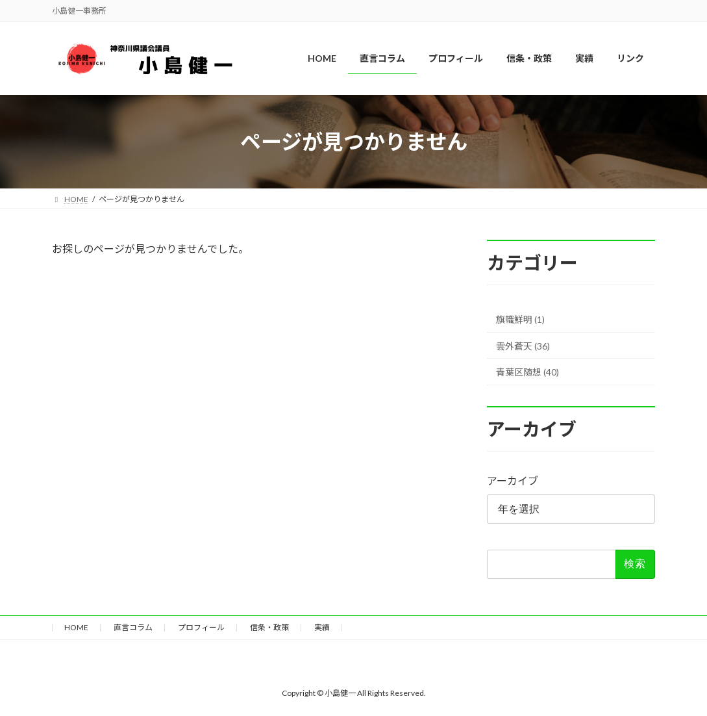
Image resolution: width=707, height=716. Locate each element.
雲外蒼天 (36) (523, 346)
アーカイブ (512, 480)
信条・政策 (269, 627)
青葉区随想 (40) (527, 371)
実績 (322, 627)
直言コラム (133, 627)
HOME (76, 627)
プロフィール (201, 627)
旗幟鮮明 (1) (520, 319)
